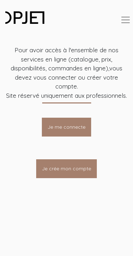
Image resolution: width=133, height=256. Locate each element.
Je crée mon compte (66, 168)
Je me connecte (66, 127)
